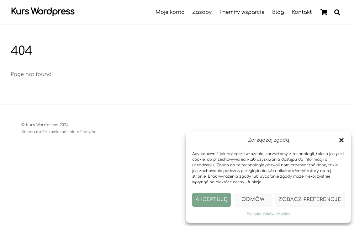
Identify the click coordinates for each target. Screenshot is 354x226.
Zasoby (202, 12)
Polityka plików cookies (268, 214)
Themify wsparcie (242, 12)
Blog (278, 12)
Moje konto (170, 12)
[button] (341, 140)
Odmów (253, 199)
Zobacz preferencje (309, 199)
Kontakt (302, 12)
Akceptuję (211, 199)
